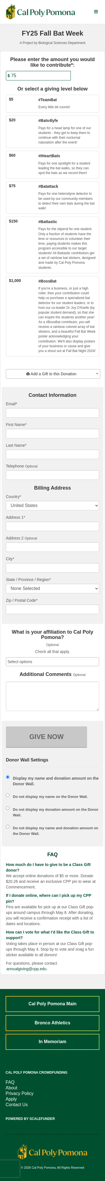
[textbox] (53, 373)
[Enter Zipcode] (52, 609)
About (11, 1087)
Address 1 (15, 517)
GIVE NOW (46, 736)
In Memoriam (52, 1041)
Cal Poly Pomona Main (53, 1003)
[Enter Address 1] (52, 526)
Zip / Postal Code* (22, 600)
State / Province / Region (28, 579)
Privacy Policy (20, 1093)
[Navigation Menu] (95, 12)
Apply (11, 1099)
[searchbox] (52, 661)
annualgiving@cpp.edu (26, 969)
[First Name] (52, 433)
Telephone (15, 466)
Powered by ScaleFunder (30, 1119)
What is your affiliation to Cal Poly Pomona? (52, 634)
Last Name (16, 445)
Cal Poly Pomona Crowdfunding (36, 1073)
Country (13, 496)
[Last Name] (52, 454)
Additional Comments (46, 674)
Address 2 (15, 538)
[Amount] (38, 75)
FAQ (10, 1082)
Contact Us (17, 1104)
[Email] (52, 413)
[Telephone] (52, 475)
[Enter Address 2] (52, 547)
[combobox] (53, 374)
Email (11, 404)
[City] (52, 568)
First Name (16, 424)
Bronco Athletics (52, 1022)
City (10, 559)
